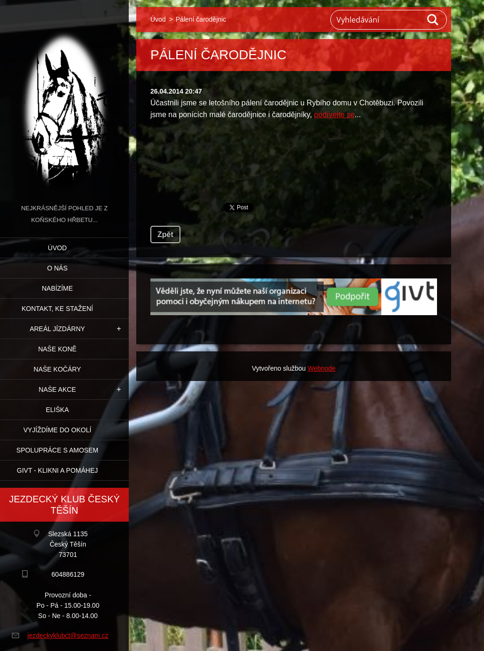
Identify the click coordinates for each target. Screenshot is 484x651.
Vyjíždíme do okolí (57, 430)
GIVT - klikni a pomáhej (57, 470)
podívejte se (334, 115)
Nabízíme (57, 288)
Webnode (321, 368)
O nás (57, 268)
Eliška (57, 409)
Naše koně (57, 349)
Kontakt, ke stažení (57, 308)
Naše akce (57, 389)
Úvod (57, 248)
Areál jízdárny (57, 329)
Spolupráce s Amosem (57, 450)
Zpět (165, 234)
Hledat (433, 20)
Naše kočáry (57, 369)
